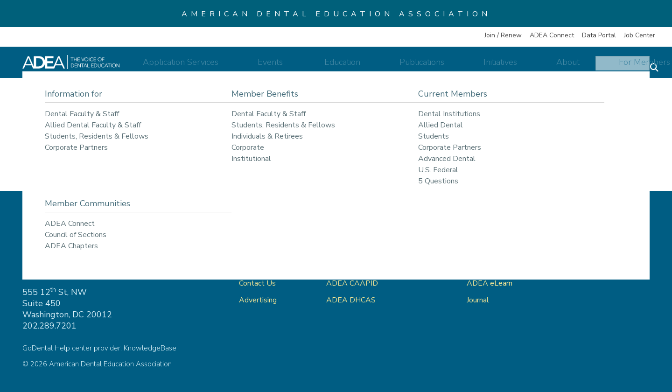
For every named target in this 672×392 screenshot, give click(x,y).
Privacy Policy (589, 250)
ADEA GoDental (354, 250)
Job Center (639, 35)
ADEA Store (488, 250)
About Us (255, 266)
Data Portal (599, 35)
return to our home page (435, 151)
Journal (478, 300)
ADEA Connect (552, 35)
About (550, 66)
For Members (611, 66)
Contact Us (257, 283)
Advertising (259, 300)
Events (315, 66)
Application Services (240, 66)
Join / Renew (503, 35)
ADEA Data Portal (498, 266)
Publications (435, 66)
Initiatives (498, 66)
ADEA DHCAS (351, 300)
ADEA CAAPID (352, 283)
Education (371, 66)
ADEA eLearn (489, 283)
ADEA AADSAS (353, 266)
